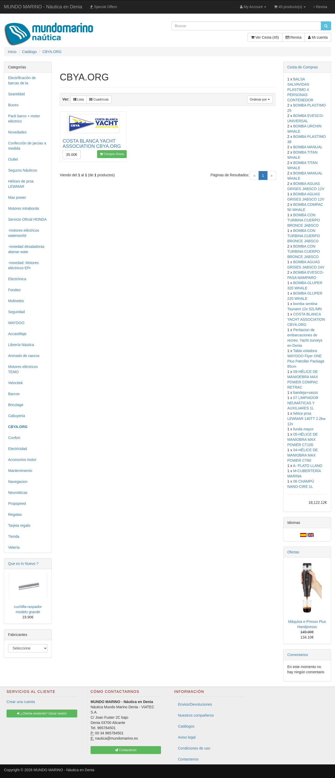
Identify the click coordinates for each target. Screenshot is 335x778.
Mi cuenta (318, 37)
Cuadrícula (98, 99)
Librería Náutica (21, 345)
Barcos (14, 394)
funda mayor (303, 429)
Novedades (17, 132)
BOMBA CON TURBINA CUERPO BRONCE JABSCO (303, 220)
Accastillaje (17, 334)
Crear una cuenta (21, 702)
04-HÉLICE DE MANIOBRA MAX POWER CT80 (302, 455)
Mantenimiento (20, 471)
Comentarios (297, 655)
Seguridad (16, 312)
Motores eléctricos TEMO (23, 369)
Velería (14, 547)
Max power (17, 197)
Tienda (13, 536)
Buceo (13, 105)
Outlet (13, 159)
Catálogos (186, 726)
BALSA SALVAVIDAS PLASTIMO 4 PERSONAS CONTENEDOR (300, 89)
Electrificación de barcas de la (22, 80)
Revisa (320, 7)
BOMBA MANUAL (307, 147)
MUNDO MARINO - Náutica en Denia (43, 6)
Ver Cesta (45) (265, 37)
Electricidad (17, 449)
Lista (78, 99)
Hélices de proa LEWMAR (21, 184)
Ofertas (293, 552)
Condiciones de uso (194, 748)
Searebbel (16, 94)
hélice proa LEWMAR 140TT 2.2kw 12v (306, 418)
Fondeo (14, 290)
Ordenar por (260, 99)
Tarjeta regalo (19, 525)
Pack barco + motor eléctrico (24, 118)
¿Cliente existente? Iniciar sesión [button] (41, 713)
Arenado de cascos (24, 356)
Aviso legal (187, 737)
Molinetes (16, 301)
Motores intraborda (23, 208)
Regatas (15, 514)
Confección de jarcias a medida (27, 145)
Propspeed (17, 503)
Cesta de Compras (302, 67)
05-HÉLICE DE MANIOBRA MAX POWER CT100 (302, 439)
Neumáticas (17, 492)
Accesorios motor (22, 460)
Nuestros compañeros (196, 715)
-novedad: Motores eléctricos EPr (23, 265)
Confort (14, 438)
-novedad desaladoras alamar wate (26, 249)
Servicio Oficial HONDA (27, 219)
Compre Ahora (112, 154)
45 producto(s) (290, 7)
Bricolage (15, 405)
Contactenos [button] (126, 750)
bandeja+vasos (305, 392)
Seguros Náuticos (22, 170)
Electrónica (17, 279)
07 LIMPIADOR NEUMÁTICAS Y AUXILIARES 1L (303, 403)
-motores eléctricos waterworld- (23, 233)
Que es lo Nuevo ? (23, 563)
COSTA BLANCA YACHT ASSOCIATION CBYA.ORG (306, 319)
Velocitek (15, 383)
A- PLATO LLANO (307, 466)
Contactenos (188, 759)
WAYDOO (16, 323)
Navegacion (17, 481)
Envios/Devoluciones (195, 704)
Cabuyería (16, 416)
